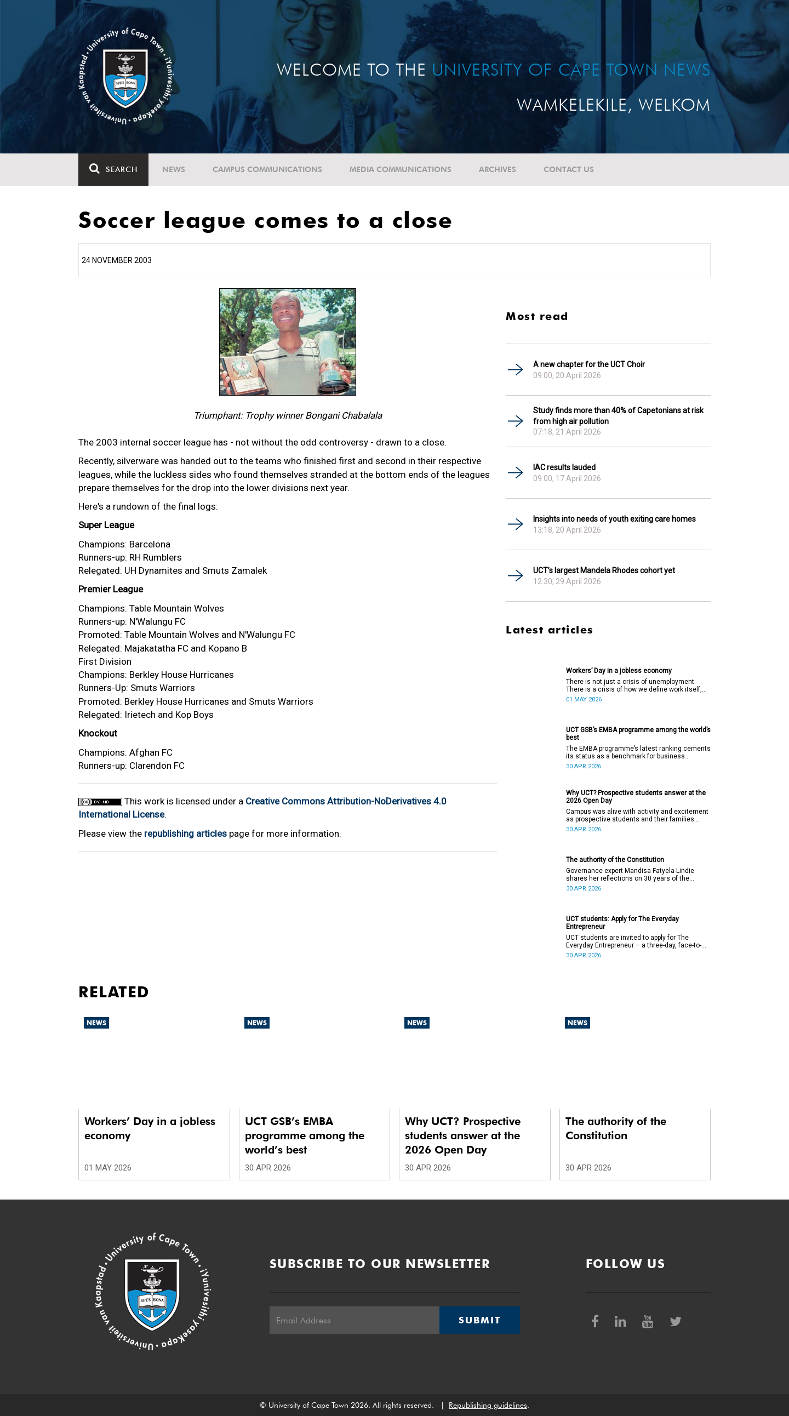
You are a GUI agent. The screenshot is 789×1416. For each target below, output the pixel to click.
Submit (479, 1320)
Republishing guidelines (488, 1405)
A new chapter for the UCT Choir (589, 364)
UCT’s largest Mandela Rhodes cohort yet (604, 570)
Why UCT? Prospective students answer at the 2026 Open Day (636, 796)
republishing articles (185, 833)
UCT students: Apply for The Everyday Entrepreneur (622, 922)
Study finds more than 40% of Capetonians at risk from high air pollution (618, 416)
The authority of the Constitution (615, 860)
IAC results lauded (564, 467)
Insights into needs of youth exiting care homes (614, 519)
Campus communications (267, 169)
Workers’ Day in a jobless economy (619, 671)
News (173, 169)
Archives (497, 169)
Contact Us (569, 169)
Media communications (400, 169)
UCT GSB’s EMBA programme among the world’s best (638, 733)
